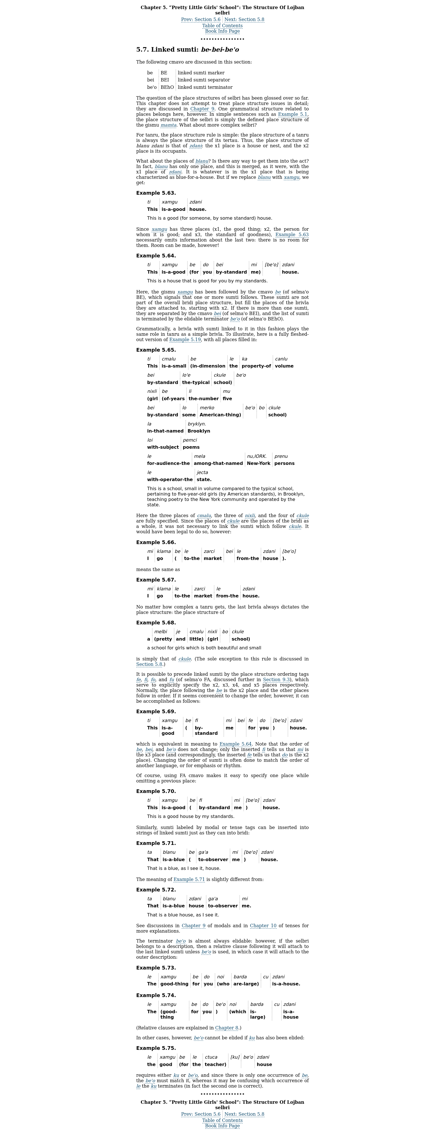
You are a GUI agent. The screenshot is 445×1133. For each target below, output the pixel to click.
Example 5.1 (292, 114)
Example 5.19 (185, 339)
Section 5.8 (149, 664)
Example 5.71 (189, 879)
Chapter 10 (263, 925)
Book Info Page (222, 31)
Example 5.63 (292, 234)
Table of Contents (222, 25)
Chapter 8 (226, 1028)
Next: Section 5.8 (244, 19)
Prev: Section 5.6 (201, 19)
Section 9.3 (276, 679)
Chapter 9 (202, 109)
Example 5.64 (235, 744)
